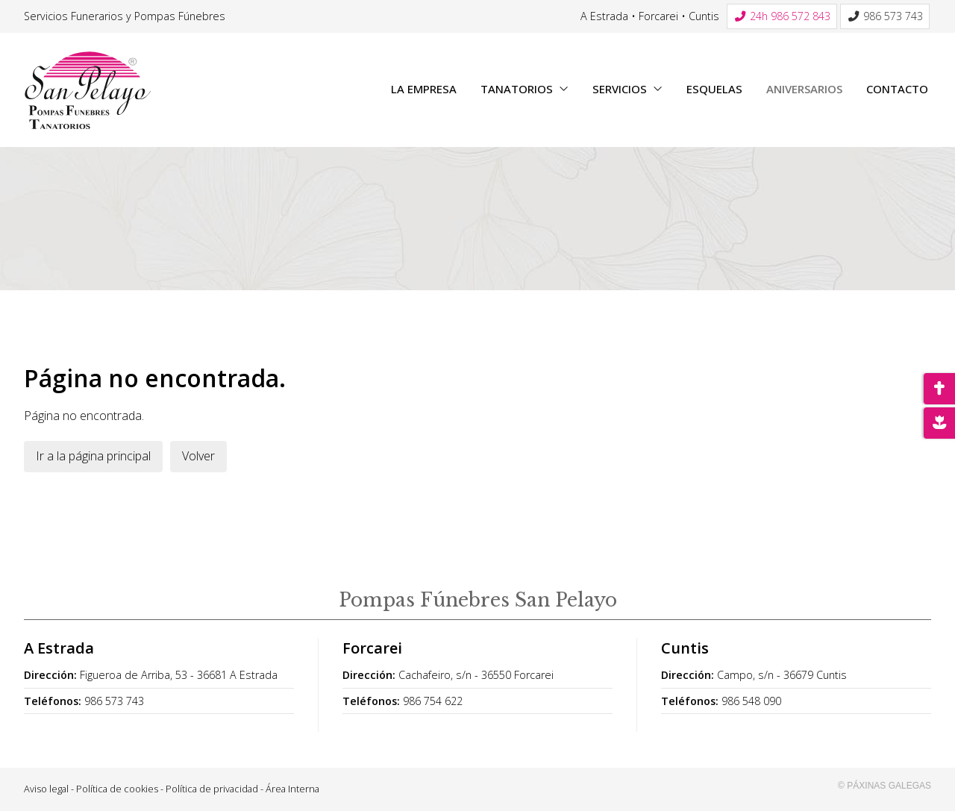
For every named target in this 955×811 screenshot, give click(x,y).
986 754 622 (433, 701)
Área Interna (292, 788)
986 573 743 (114, 701)
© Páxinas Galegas (884, 785)
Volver (198, 456)
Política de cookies (117, 788)
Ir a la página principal (93, 456)
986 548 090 (751, 701)
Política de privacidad (212, 788)
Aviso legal (46, 788)
